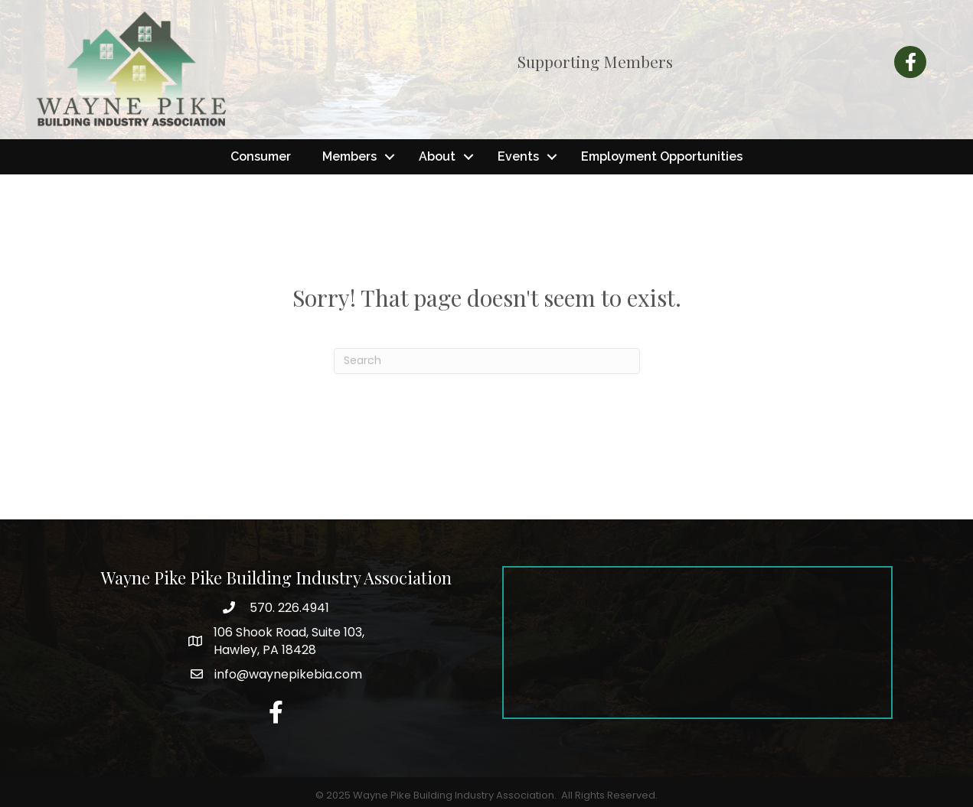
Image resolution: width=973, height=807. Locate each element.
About (437, 156)
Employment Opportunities (662, 156)
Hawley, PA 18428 (289, 641)
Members (349, 156)
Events (518, 156)
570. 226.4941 (288, 608)
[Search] (487, 361)
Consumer (260, 156)
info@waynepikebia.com (288, 674)
